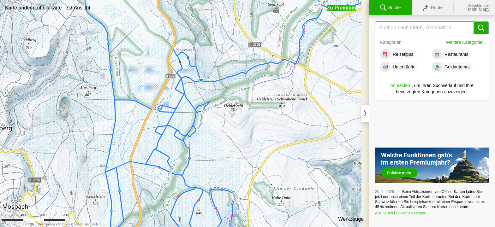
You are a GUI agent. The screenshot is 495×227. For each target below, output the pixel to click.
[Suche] (432, 27)
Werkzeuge (351, 219)
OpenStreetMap (73, 224)
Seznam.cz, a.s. (16, 224)
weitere (96, 224)
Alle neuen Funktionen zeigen (400, 213)
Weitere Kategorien (465, 42)
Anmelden (400, 85)
